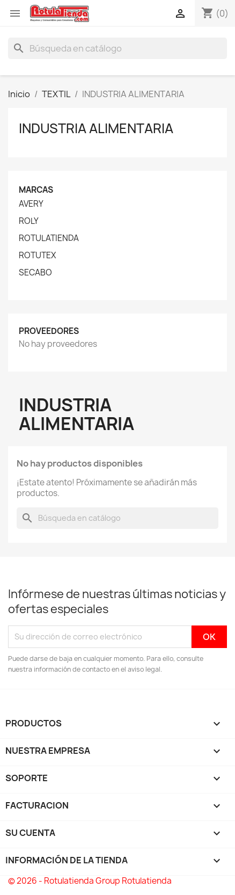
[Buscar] (117, 48)
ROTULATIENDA (49, 238)
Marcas (36, 189)
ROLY (29, 221)
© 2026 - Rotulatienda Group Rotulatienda (90, 880)
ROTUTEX (37, 255)
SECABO (35, 272)
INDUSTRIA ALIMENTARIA (96, 128)
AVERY (31, 204)
